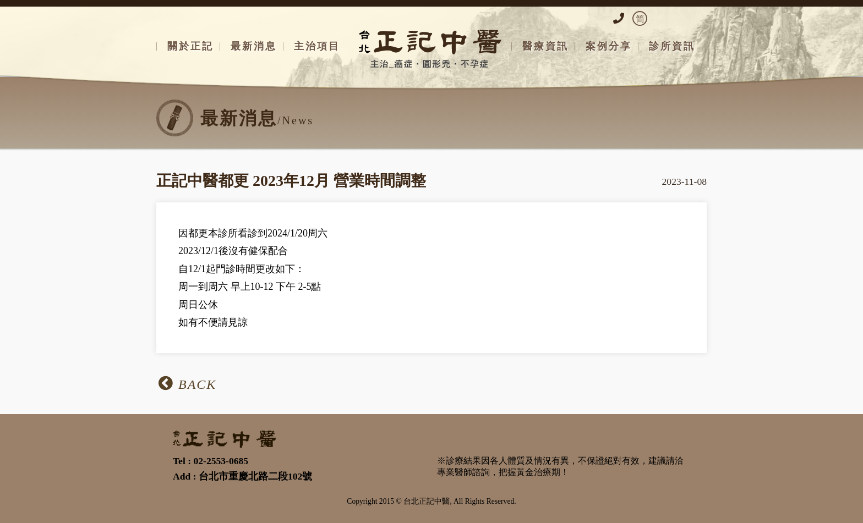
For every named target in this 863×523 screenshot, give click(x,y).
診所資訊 (672, 46)
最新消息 (254, 46)
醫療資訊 (545, 46)
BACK (187, 383)
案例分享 (609, 46)
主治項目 (317, 46)
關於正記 (190, 46)
